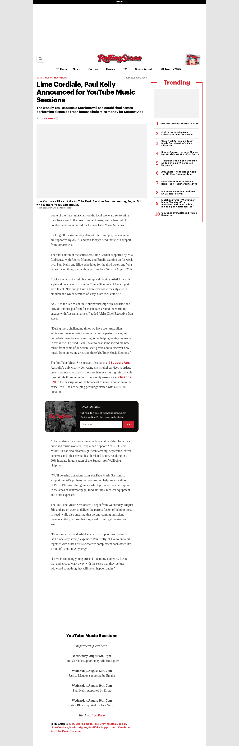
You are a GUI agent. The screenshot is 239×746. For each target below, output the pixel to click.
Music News (60, 78)
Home (39, 78)
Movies (110, 69)
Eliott (79, 724)
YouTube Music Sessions (66, 731)
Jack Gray (99, 724)
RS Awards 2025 (171, 69)
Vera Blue (124, 727)
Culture (93, 69)
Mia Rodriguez (78, 727)
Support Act (120, 362)
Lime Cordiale (59, 727)
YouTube (98, 715)
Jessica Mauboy (116, 724)
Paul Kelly (94, 727)
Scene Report (143, 69)
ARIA (72, 724)
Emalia (88, 724)
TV (125, 69)
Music (76, 69)
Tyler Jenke (49, 118)
